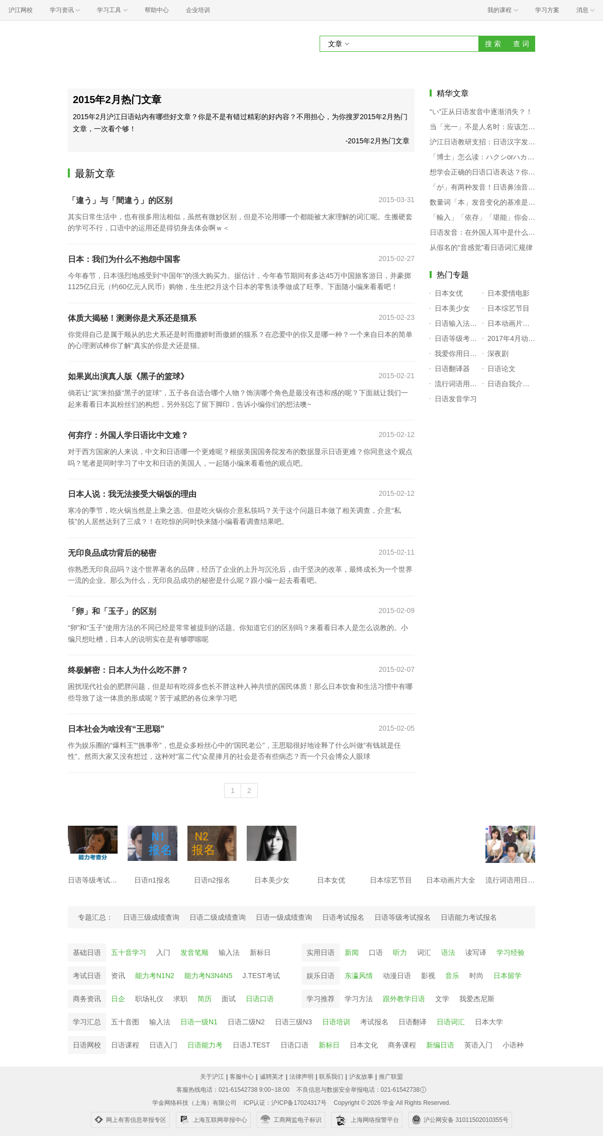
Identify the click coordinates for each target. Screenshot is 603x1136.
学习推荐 (321, 999)
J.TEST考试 (261, 976)
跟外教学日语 (404, 999)
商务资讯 (87, 999)
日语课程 (125, 1045)
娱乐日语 (321, 976)
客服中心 (242, 1076)
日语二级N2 (246, 1022)
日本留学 (507, 976)
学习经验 (510, 952)
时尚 (476, 976)
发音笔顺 (194, 952)
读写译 (475, 952)
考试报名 (374, 1022)
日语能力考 (205, 1045)
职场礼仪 (149, 999)
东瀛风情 (359, 976)
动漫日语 (397, 976)
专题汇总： (95, 917)
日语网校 (87, 1045)
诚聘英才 (272, 1076)
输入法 (229, 952)
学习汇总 (87, 1022)
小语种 (513, 1045)
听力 (400, 952)
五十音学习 (128, 952)
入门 (163, 952)
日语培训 (336, 1022)
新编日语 (440, 1045)
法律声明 (301, 1076)
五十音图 (125, 1022)
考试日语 (87, 976)
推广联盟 (391, 1076)
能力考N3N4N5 (208, 976)
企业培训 (198, 10)
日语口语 (260, 999)
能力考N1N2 (154, 976)
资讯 (118, 976)
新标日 (260, 952)
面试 (229, 999)
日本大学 (489, 1022)
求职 (180, 999)
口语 (376, 952)
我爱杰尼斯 (476, 999)
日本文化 (364, 1045)
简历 (204, 999)
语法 (448, 952)
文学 (442, 999)
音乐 (452, 976)
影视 (428, 976)
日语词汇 (451, 1022)
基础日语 (87, 952)
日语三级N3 (293, 1022)
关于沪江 (212, 1076)
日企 (118, 999)
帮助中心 (157, 10)
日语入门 (163, 1045)
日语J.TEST (251, 1045)
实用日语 (321, 952)
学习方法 (359, 999)
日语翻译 (412, 1022)
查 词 (521, 44)
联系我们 (331, 1076)
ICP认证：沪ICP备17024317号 (284, 1102)
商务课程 (402, 1045)
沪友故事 (361, 1076)
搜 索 (493, 44)
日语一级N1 (199, 1022)
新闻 (352, 952)
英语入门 (478, 1045)
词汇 (424, 952)
